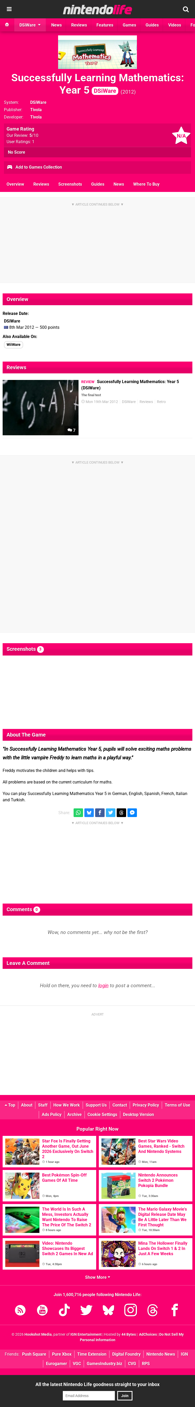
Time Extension (91, 1354)
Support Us (96, 1105)
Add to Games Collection (34, 167)
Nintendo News (160, 1354)
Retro (161, 402)
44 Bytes (128, 1334)
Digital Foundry (126, 1354)
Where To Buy (146, 184)
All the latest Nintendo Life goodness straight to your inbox (97, 1384)
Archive (74, 1114)
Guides (97, 184)
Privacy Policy (146, 1105)
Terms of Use (177, 1105)
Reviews (41, 184)
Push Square (34, 1354)
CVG (132, 1363)
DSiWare (38, 102)
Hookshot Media (38, 1334)
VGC (77, 1363)
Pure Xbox (61, 1354)
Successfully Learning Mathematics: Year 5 (97, 84)
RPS (146, 1363)
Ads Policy (51, 1114)
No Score (16, 152)
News (119, 184)
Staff (43, 1105)
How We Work (66, 1105)
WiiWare (13, 344)
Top (10, 1105)
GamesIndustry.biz (104, 1363)
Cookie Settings (102, 1114)
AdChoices (147, 1334)
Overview (15, 184)
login (103, 985)
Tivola (36, 109)
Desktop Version (138, 1114)
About (26, 1105)
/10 (33, 135)
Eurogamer (56, 1363)
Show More (97, 1277)
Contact (119, 1105)
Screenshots (70, 184)
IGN (184, 1354)
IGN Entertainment (86, 1334)
